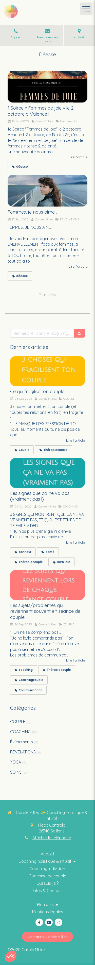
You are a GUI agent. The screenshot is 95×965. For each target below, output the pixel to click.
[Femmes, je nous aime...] (47, 191)
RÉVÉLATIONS (23, 751)
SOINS (16, 772)
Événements (21, 741)
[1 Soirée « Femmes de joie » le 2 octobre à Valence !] (47, 87)
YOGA (15, 762)
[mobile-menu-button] (86, 9)
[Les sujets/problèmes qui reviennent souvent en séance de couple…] (47, 585)
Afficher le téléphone (51, 837)
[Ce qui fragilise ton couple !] (47, 371)
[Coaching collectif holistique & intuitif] (47, 883)
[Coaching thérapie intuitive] (47, 854)
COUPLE (17, 721)
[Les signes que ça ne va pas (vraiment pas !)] (47, 473)
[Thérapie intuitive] (47, 876)
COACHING (20, 731)
